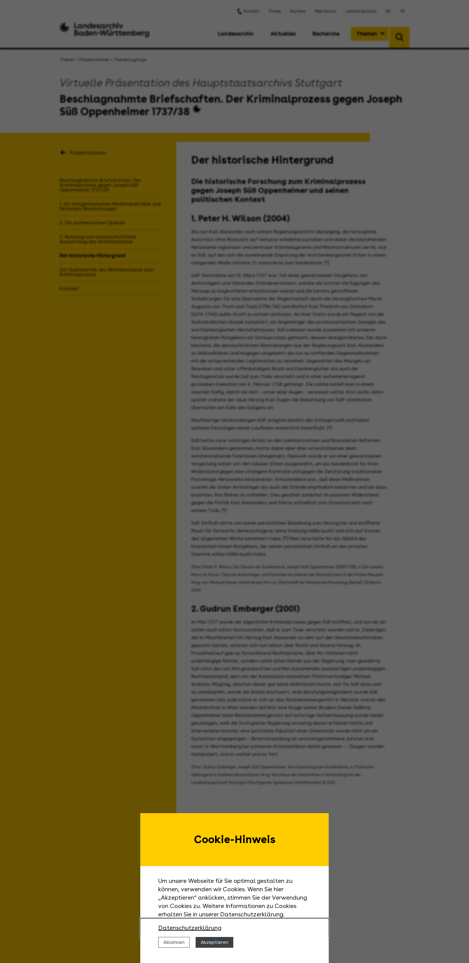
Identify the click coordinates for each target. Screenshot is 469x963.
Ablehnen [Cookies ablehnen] (174, 942)
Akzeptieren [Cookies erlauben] (214, 942)
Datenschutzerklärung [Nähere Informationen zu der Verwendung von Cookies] (189, 927)
